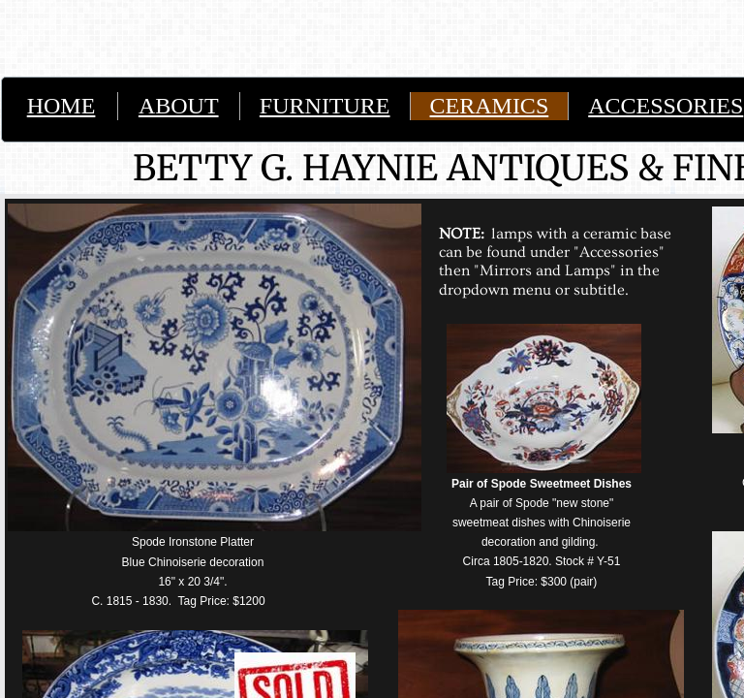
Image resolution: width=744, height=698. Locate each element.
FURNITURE (325, 105)
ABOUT (179, 105)
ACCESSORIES (665, 105)
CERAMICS (489, 105)
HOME (61, 105)
